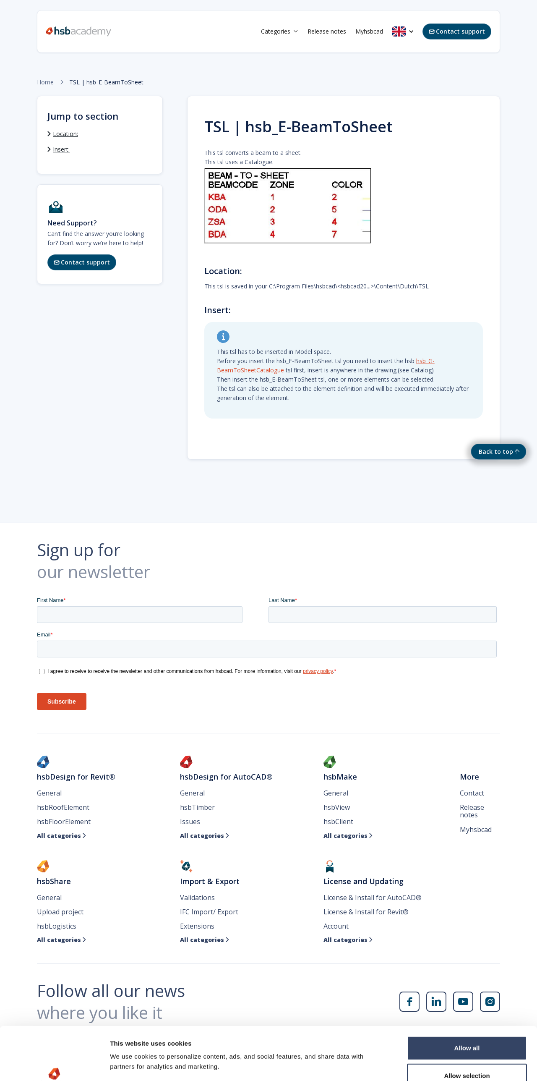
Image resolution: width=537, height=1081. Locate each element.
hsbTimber (197, 807)
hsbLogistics (56, 926)
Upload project (60, 912)
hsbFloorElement (64, 821)
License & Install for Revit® (366, 912)
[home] (78, 31)
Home (45, 82)
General (49, 793)
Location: (65, 134)
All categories (61, 835)
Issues (190, 821)
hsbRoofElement (63, 807)
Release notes (327, 31)
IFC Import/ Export (209, 912)
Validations (197, 897)
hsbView (336, 807)
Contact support (457, 31)
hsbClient (338, 821)
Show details (440, 1064)
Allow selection (467, 1025)
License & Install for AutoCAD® (372, 897)
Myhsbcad (369, 31)
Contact (472, 793)
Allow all (467, 998)
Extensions (197, 926)
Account (336, 926)
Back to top (496, 451)
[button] (279, 31)
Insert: (61, 149)
